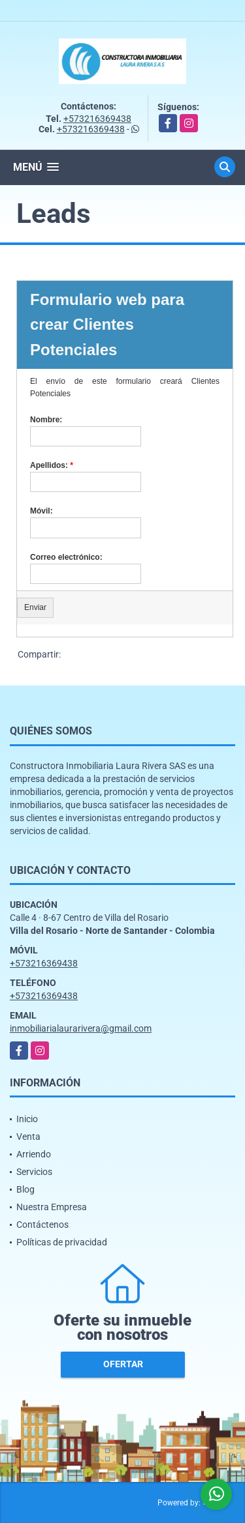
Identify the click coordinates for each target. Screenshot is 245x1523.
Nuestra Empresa (51, 1207)
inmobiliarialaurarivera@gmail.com (81, 1028)
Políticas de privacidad (61, 1242)
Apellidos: (51, 465)
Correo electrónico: (66, 557)
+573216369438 (97, 118)
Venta (28, 1136)
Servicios (34, 1172)
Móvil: (41, 510)
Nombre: (46, 419)
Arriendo (33, 1154)
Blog (25, 1189)
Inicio (27, 1119)
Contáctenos (42, 1224)
